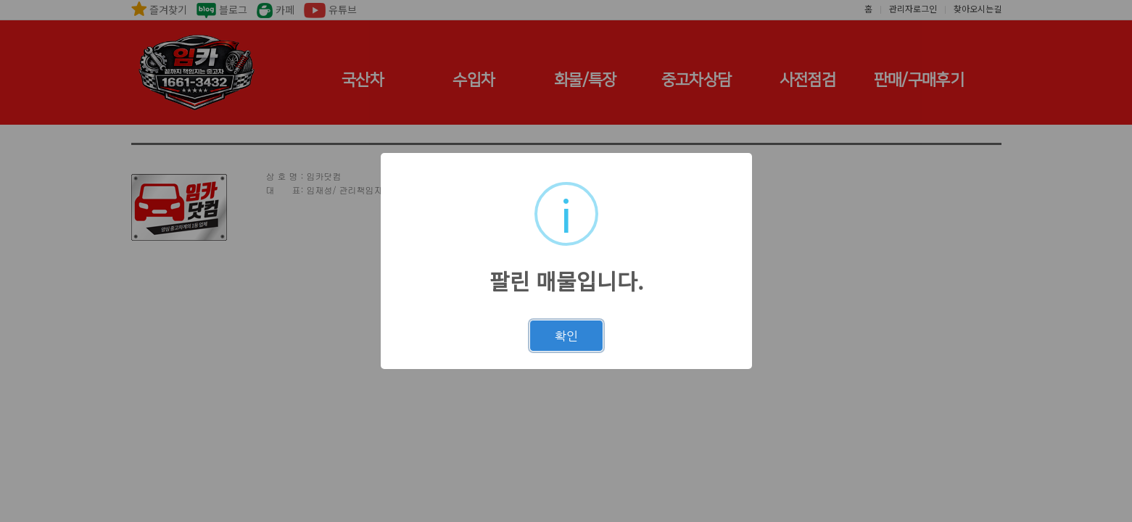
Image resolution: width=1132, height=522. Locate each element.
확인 (566, 335)
